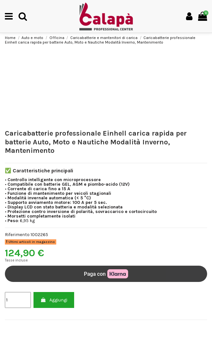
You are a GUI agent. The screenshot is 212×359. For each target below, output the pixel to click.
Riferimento (17, 235)
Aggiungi (53, 300)
